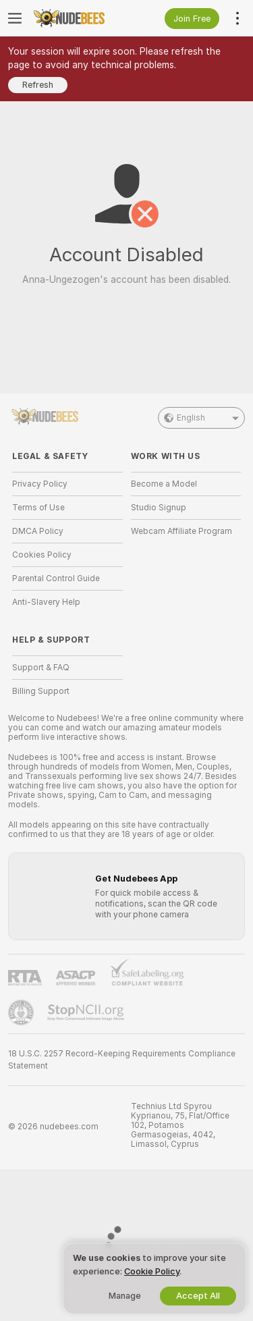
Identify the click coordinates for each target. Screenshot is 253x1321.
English (201, 418)
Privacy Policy (39, 484)
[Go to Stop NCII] (87, 1012)
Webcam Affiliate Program (181, 531)
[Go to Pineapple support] (22, 1012)
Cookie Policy (151, 1271)
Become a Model (164, 484)
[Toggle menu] (15, 18)
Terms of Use (38, 507)
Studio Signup (158, 507)
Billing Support (40, 691)
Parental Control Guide (56, 578)
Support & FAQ (40, 667)
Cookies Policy (42, 555)
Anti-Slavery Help (46, 602)
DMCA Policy (37, 531)
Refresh (37, 85)
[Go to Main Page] (78, 18)
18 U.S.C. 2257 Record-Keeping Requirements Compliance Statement (121, 1060)
